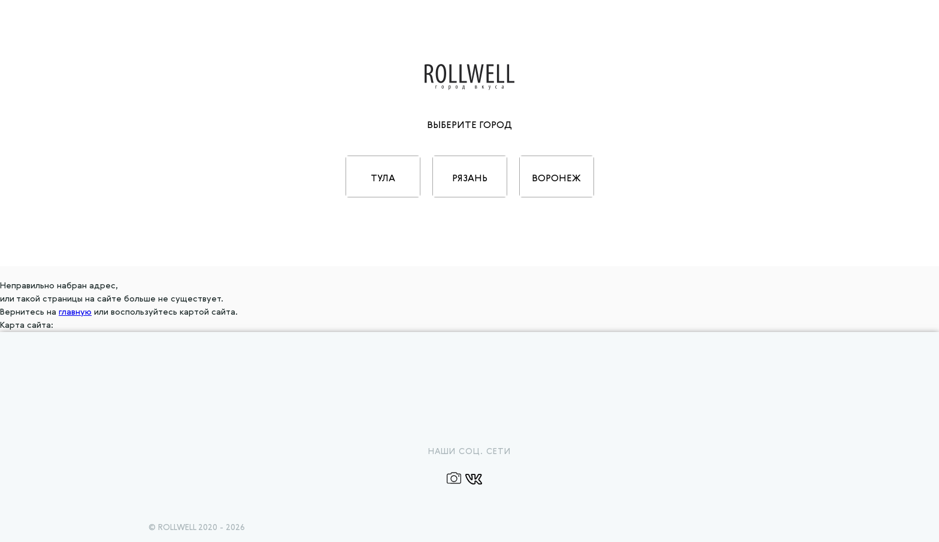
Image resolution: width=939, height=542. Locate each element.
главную (75, 312)
